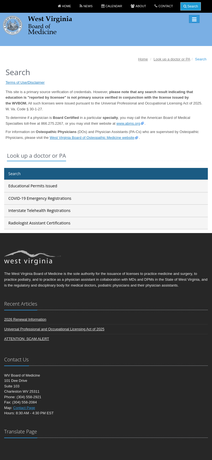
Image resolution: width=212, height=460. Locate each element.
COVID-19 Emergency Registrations (39, 198)
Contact (165, 6)
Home (66, 6)
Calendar (113, 6)
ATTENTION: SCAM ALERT (26, 339)
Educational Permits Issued (32, 185)
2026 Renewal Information (25, 319)
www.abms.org (128, 123)
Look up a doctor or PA (172, 59)
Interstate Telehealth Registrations (39, 210)
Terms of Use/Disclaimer (25, 82)
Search (190, 6)
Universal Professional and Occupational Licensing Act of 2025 (54, 329)
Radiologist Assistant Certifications (39, 223)
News (88, 6)
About (141, 6)
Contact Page (24, 408)
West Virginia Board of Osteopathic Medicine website (92, 138)
